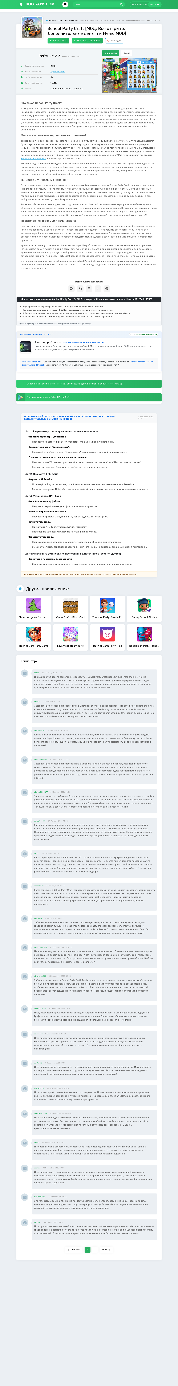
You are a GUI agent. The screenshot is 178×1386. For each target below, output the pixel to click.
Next (106, 1249)
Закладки (114, 40)
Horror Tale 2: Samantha (33, 158)
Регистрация (139, 4)
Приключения (57, 71)
